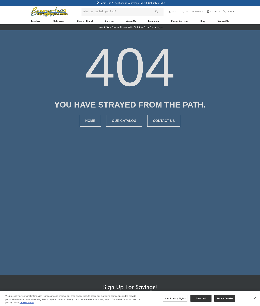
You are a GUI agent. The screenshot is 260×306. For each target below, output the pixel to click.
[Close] (254, 298)
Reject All (201, 298)
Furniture (35, 21)
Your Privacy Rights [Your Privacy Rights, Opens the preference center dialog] (175, 298)
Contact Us (223, 21)
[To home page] (49, 12)
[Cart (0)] (228, 12)
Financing (153, 21)
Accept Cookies (225, 298)
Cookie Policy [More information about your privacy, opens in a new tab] (27, 302)
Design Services (179, 21)
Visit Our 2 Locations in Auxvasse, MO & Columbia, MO (130, 3)
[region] (130, 298)
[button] (170, 12)
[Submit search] (156, 12)
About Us (131, 21)
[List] (184, 12)
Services (109, 21)
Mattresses (58, 21)
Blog (202, 21)
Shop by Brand (85, 21)
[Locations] (197, 12)
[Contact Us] (213, 12)
